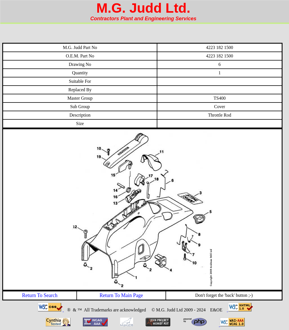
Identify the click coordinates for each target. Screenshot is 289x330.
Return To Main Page (121, 295)
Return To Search (39, 295)
